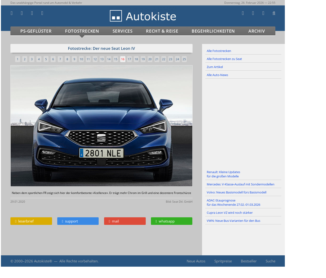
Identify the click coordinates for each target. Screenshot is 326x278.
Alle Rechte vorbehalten (78, 261)
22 (163, 59)
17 (129, 59)
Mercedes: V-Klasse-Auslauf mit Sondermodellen (240, 184)
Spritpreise (223, 261)
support (70, 221)
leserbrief (24, 221)
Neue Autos (196, 261)
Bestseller (249, 261)
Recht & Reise (162, 31)
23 (170, 59)
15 (115, 59)
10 (81, 59)
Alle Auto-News (217, 75)
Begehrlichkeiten (213, 31)
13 (102, 59)
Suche (270, 261)
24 (177, 59)
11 (88, 59)
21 (157, 59)
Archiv (256, 31)
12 (95, 59)
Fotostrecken (82, 31)
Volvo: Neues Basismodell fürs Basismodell (236, 192)
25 (184, 59)
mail (114, 221)
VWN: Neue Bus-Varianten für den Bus (233, 220)
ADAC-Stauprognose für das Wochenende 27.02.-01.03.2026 (233, 202)
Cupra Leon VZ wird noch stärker (230, 212)
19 (143, 59)
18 (136, 59)
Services (123, 31)
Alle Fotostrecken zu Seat (224, 59)
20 (150, 59)
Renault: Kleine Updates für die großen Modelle (223, 174)
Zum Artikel (215, 67)
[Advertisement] (243, 123)
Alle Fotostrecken (219, 51)
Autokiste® (43, 261)
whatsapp (165, 221)
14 (108, 59)
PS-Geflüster (36, 31)
